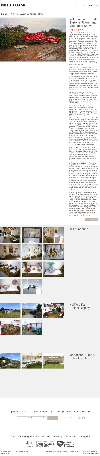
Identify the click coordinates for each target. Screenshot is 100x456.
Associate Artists (28, 14)
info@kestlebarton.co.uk (91, 453)
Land (83, 5)
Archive (14, 14)
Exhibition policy (26, 437)
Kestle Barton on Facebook (83, 417)
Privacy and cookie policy (78, 437)
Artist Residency (44, 437)
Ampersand (5, 453)
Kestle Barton (13, 5)
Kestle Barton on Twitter (79, 417)
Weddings (58, 437)
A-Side (22, 452)
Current (4, 14)
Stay (96, 5)
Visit (90, 5)
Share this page (92, 219)
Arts (76, 5)
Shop (40, 14)
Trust (13, 437)
